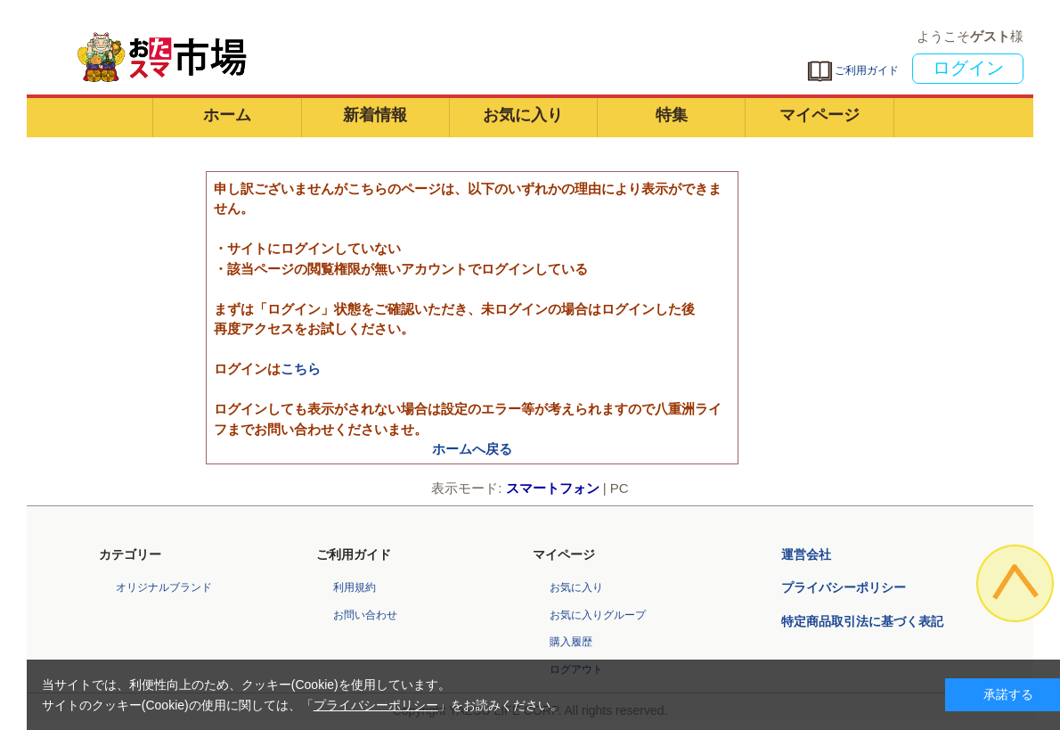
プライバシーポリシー (843, 587)
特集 (672, 115)
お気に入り (523, 115)
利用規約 (354, 587)
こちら (301, 368)
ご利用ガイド (852, 70)
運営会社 (806, 554)
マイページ (819, 115)
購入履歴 (571, 642)
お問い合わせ (365, 615)
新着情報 (375, 115)
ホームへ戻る (472, 448)
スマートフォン (552, 488)
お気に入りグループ (598, 615)
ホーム (227, 115)
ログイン (968, 68)
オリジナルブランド (164, 587)
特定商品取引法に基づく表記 (862, 621)
